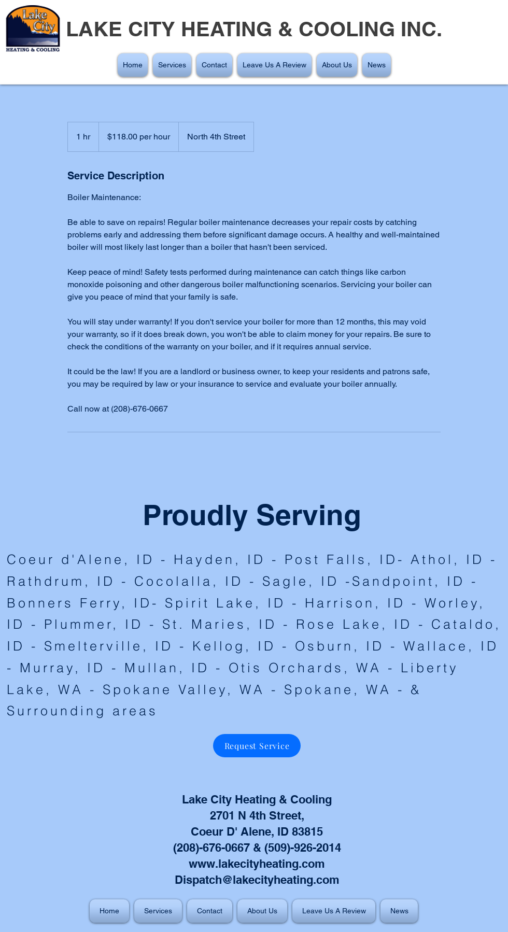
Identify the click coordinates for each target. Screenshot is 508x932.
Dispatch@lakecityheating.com (257, 879)
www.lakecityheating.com (257, 863)
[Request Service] (257, 745)
